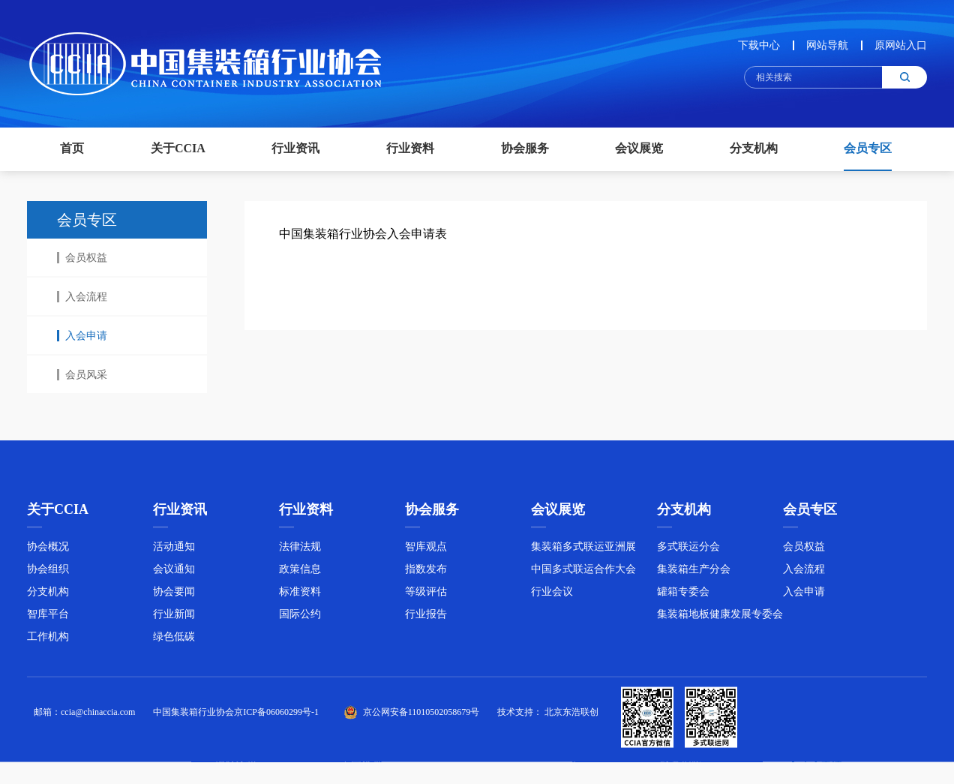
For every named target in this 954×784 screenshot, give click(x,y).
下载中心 (759, 45)
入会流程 (82, 296)
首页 (72, 148)
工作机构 (48, 639)
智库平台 (48, 617)
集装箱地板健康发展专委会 (720, 617)
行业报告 (426, 617)
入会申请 (82, 335)
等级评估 (426, 594)
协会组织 (48, 572)
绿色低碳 (174, 639)
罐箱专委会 (683, 594)
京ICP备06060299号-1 (276, 715)
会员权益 (82, 257)
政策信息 (300, 572)
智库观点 (426, 549)
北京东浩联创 (571, 715)
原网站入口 (900, 45)
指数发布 (426, 572)
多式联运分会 (688, 549)
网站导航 (827, 45)
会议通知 (174, 572)
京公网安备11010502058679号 (421, 715)
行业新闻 (174, 617)
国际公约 (300, 617)
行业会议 (552, 594)
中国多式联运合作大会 (583, 572)
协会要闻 (174, 594)
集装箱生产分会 (693, 572)
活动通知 (174, 549)
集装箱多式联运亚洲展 (583, 549)
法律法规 (300, 549)
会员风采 (82, 374)
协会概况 (48, 549)
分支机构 (48, 594)
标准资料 (300, 594)
